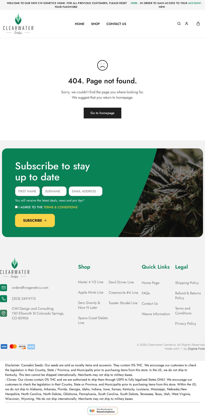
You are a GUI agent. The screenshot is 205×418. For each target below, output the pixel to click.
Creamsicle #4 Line (123, 292)
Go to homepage (102, 113)
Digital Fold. (196, 348)
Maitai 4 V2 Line (90, 282)
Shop (95, 24)
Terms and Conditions (183, 311)
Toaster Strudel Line (123, 303)
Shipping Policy (187, 282)
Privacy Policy (185, 323)
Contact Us (116, 24)
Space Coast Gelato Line (93, 320)
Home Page (150, 282)
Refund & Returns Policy (188, 296)
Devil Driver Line (121, 282)
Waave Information (156, 314)
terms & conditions (60, 207)
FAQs (146, 293)
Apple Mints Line (90, 292)
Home (79, 24)
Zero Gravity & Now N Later (89, 305)
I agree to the (48, 207)
